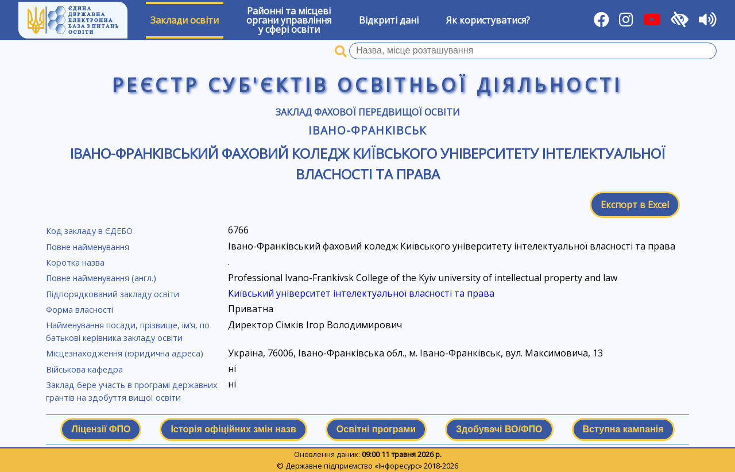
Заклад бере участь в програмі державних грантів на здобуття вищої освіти (132, 391)
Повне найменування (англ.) (101, 278)
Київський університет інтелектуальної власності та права (361, 293)
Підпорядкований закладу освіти (112, 294)
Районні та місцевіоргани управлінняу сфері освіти (288, 20)
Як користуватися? (488, 20)
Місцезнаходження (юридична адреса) (124, 353)
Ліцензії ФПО (100, 429)
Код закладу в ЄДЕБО (89, 230)
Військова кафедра (84, 369)
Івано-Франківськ (367, 130)
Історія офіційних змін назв (233, 429)
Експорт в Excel (635, 204)
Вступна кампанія (623, 429)
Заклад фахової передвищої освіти (368, 112)
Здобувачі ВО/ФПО (499, 429)
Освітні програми (376, 429)
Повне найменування (87, 246)
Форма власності (79, 309)
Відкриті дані (389, 20)
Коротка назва (75, 262)
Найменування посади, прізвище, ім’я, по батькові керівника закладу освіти (128, 331)
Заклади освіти (184, 20)
